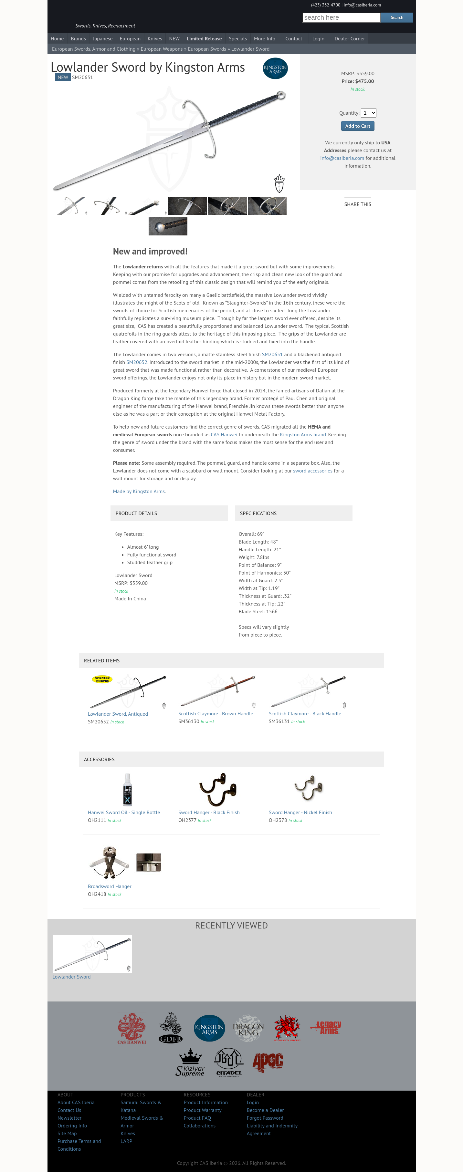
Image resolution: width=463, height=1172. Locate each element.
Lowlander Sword (72, 976)
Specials (238, 38)
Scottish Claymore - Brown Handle (215, 713)
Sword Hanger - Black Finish (209, 812)
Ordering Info (72, 1125)
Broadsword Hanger (110, 886)
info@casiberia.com (362, 5)
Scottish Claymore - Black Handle (305, 713)
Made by (139, 491)
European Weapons (162, 49)
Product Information (206, 1102)
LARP (126, 1141)
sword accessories (312, 470)
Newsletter (69, 1118)
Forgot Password (265, 1118)
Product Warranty (202, 1110)
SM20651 (272, 354)
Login (318, 38)
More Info (264, 38)
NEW (174, 38)
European (130, 38)
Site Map (67, 1133)
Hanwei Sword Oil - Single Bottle (124, 812)
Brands (78, 38)
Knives (155, 38)
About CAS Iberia (76, 1102)
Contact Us (69, 1110)
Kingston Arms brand (303, 434)
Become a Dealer (265, 1110)
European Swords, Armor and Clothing (93, 49)
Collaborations (200, 1125)
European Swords (207, 49)
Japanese (103, 38)
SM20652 (136, 362)
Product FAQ (197, 1118)
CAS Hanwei (224, 434)
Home (57, 38)
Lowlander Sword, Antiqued (118, 713)
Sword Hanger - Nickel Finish (300, 812)
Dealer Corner (350, 38)
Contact (293, 38)
